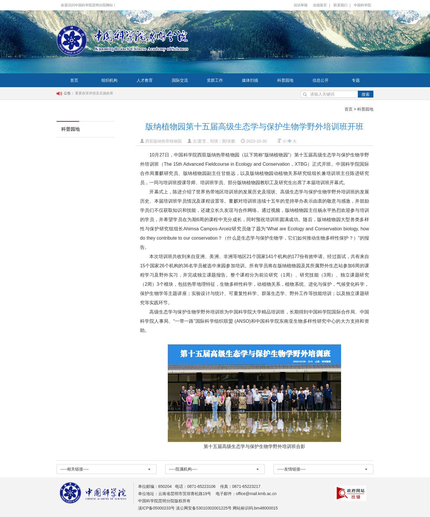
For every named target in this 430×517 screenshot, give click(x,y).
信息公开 (320, 80)
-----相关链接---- (105, 469)
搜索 (366, 94)
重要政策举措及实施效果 (94, 93)
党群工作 (215, 80)
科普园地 (285, 80)
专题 (356, 80)
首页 (74, 80)
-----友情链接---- (322, 469)
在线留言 (320, 5)
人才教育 (145, 80)
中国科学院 (362, 5)
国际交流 (180, 80)
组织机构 (109, 80)
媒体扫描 (250, 80)
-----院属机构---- (214, 469)
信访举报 (301, 5)
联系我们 (340, 5)
